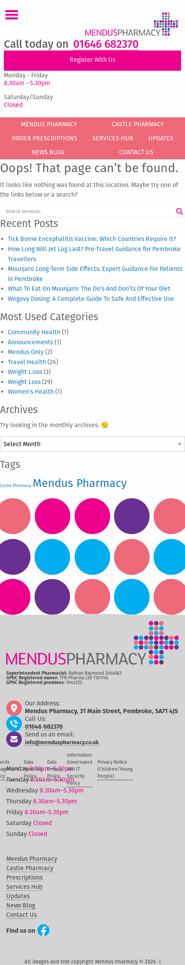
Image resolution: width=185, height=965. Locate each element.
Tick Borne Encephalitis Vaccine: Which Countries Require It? (92, 239)
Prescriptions (24, 877)
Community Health (34, 332)
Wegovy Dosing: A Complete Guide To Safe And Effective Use (91, 298)
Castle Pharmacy (138, 124)
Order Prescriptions (44, 138)
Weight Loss (24, 382)
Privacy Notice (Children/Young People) (114, 769)
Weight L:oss (25, 371)
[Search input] (89, 211)
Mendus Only (26, 352)
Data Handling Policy (33, 769)
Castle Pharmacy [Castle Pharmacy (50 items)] (15, 485)
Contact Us (136, 152)
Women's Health (31, 391)
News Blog (48, 152)
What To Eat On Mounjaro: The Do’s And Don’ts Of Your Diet (89, 288)
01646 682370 (106, 45)
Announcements (30, 342)
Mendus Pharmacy (49, 124)
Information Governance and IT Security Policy (80, 769)
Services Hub (112, 138)
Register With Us (92, 59)
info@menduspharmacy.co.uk (62, 743)
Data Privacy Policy (54, 769)
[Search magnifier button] (179, 211)
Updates (160, 138)
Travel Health (27, 362)
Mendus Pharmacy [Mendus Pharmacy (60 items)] (80, 483)
